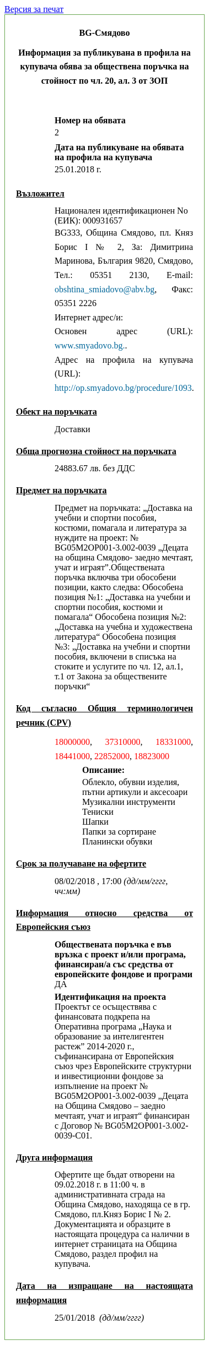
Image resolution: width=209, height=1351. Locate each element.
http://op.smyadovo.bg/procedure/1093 (123, 388)
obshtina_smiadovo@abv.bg (104, 289)
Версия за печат (33, 9)
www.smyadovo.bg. (90, 345)
